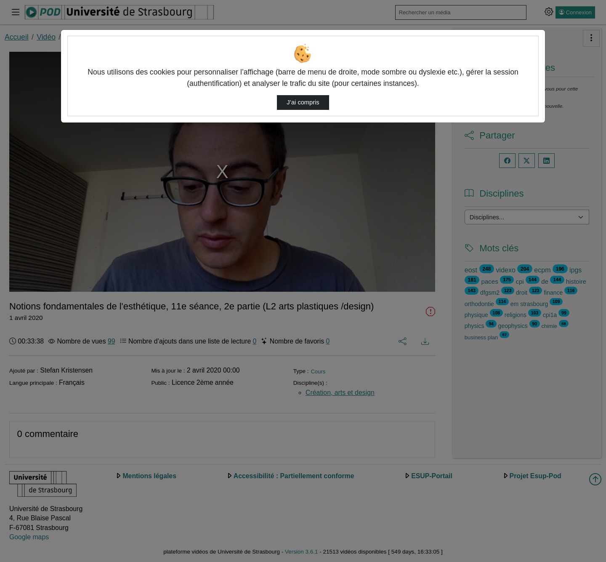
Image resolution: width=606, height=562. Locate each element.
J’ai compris (303, 102)
